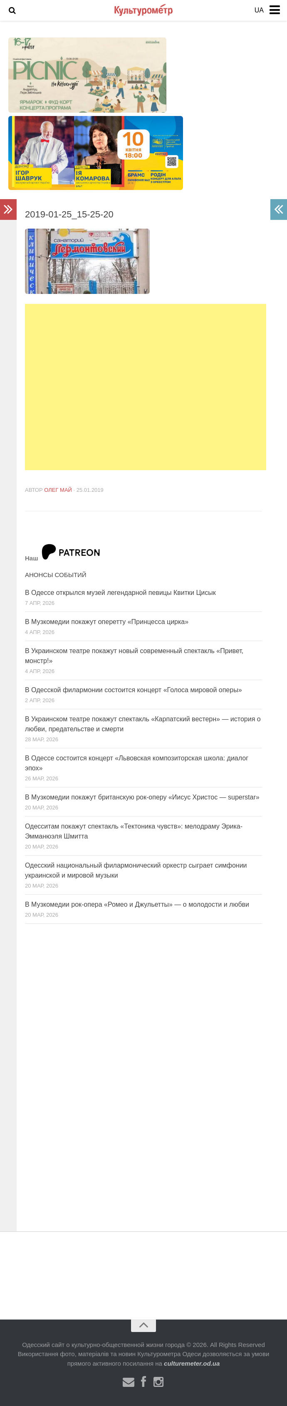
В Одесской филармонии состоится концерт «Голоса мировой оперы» (133, 689)
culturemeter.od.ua (192, 1363)
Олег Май (58, 490)
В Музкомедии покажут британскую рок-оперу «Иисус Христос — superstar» (142, 797)
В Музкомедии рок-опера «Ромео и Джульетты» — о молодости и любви (137, 904)
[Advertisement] (145, 387)
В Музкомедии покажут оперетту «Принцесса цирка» (106, 621)
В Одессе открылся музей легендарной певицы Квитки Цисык (120, 592)
